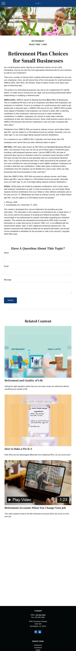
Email (6, 266)
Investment (38, 647)
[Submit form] (10, 300)
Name (6, 253)
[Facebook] (35, 631)
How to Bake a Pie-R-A (18, 449)
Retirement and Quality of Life (24, 380)
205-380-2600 (40, 615)
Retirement (38, 645)
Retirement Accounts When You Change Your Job (35, 508)
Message (7, 280)
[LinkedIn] (39, 631)
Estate (38, 650)
